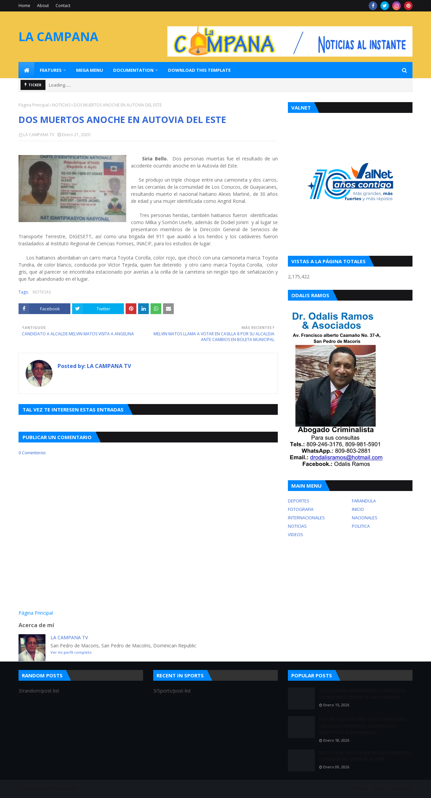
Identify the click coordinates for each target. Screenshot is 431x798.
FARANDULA (364, 501)
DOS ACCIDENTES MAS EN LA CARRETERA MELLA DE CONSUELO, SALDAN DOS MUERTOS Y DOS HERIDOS (362, 725)
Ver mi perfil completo (71, 652)
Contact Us (402, 789)
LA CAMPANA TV (38, 134)
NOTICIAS (61, 105)
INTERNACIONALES (306, 518)
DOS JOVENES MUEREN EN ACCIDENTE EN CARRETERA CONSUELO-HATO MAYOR (362, 693)
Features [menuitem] (51, 70)
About (43, 5)
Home (24, 5)
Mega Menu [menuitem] (89, 70)
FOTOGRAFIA (300, 509)
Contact (63, 5)
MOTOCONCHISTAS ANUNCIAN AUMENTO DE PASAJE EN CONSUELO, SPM (364, 755)
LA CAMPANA (58, 36)
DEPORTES (298, 501)
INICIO (358, 509)
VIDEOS (295, 534)
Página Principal (34, 105)
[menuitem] (27, 70)
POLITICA (361, 526)
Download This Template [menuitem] (199, 70)
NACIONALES (364, 518)
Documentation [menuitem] (133, 70)
